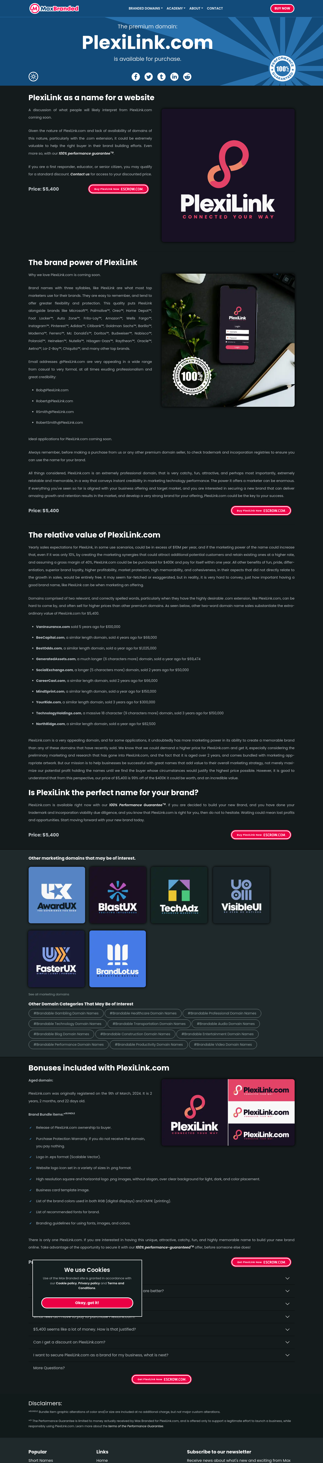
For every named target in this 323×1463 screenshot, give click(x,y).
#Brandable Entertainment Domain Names (232, 954)
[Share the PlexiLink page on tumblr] (161, 77)
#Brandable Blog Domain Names (64, 954)
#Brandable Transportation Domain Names (157, 943)
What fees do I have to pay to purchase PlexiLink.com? (84, 1237)
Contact (215, 8)
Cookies (104, 1424)
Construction (41, 1407)
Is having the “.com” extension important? (72, 1224)
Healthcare (39, 1389)
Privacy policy (89, 1283)
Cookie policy (66, 1283)
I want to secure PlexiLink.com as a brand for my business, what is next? (101, 1275)
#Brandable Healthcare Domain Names (152, 932)
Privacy (103, 1415)
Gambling (38, 1398)
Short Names (41, 1381)
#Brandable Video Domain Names (237, 964)
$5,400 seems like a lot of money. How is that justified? (84, 1250)
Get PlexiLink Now (249, 1183)
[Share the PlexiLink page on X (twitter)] (148, 77)
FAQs (101, 1398)
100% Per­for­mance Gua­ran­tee (137, 805)
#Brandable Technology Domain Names (70, 943)
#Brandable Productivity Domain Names (157, 964)
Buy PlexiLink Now (106, 189)
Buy (282, 8)
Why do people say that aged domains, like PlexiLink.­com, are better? (98, 1211)
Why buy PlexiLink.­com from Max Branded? (73, 1198)
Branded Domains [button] (144, 8)
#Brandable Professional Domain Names (236, 932)
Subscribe (281, 1400)
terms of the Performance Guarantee (135, 1347)
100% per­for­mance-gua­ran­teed (165, 1168)
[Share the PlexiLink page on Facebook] (135, 77)
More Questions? (49, 1288)
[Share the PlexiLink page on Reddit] (188, 77)
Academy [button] (175, 8)
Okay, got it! (87, 1303)
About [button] (194, 8)
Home (102, 1381)
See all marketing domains (49, 913)
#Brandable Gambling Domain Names (69, 932)
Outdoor (36, 1424)
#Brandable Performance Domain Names (72, 964)
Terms (102, 1407)
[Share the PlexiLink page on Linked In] (174, 77)
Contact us (80, 174)
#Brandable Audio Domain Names (240, 943)
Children (37, 1415)
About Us (105, 1389)
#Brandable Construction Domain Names (143, 954)
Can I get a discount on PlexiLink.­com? (69, 1262)
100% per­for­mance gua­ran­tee (86, 153)
